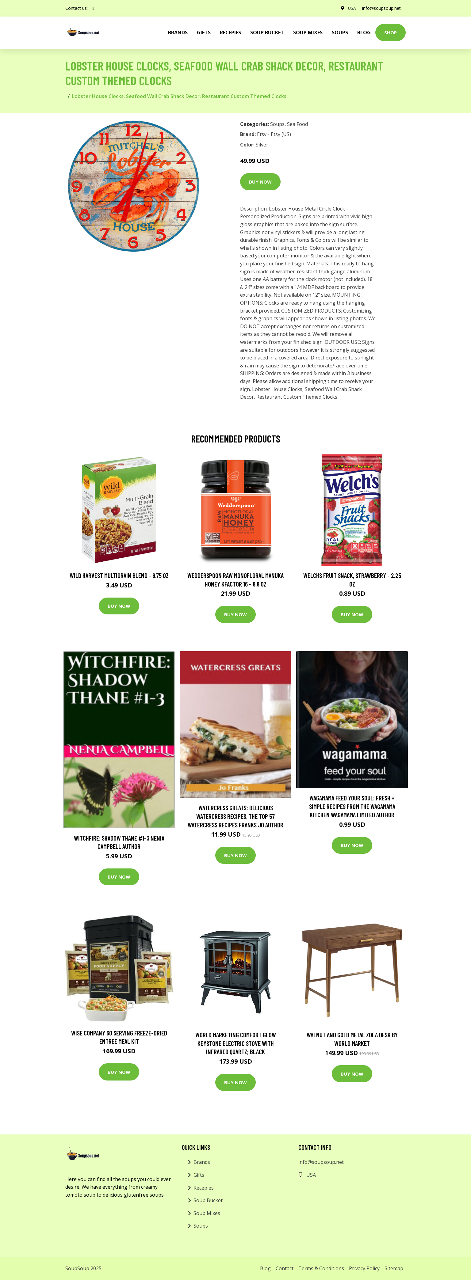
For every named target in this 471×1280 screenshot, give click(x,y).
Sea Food (297, 124)
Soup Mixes (308, 32)
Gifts (204, 32)
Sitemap (394, 1268)
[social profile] (93, 8)
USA (352, 8)
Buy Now (260, 182)
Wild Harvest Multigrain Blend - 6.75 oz (119, 575)
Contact (284, 1268)
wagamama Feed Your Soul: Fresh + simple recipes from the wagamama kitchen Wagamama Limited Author (352, 806)
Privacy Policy (364, 1268)
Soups (340, 32)
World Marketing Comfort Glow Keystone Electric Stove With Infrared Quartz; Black (235, 1043)
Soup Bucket (267, 32)
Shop (390, 32)
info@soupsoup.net (381, 8)
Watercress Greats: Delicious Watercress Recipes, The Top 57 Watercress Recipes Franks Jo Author (235, 816)
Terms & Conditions (321, 1268)
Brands (201, 1162)
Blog (364, 32)
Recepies (230, 32)
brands (178, 32)
